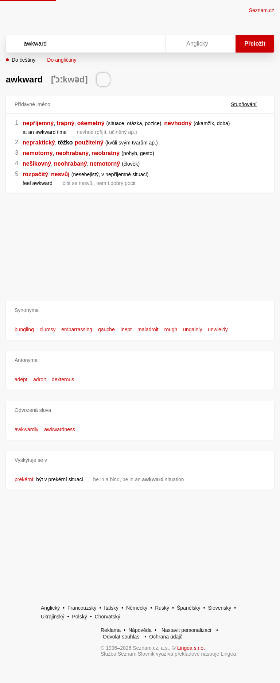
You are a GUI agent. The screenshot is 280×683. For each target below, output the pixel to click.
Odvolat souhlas (121, 637)
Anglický (50, 608)
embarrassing (76, 329)
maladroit (148, 329)
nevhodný (178, 123)
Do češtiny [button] (23, 60)
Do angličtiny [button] (61, 60)
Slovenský (219, 608)
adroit (39, 379)
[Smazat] (137, 44)
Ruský (162, 608)
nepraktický (39, 142)
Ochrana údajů (166, 637)
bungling (24, 329)
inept (126, 329)
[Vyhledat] (76, 44)
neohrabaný (72, 153)
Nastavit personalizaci (186, 630)
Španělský (189, 608)
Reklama (111, 630)
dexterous (63, 379)
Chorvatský (107, 617)
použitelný (89, 142)
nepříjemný (38, 123)
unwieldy (218, 329)
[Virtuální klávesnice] (153, 44)
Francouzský (81, 608)
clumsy (48, 329)
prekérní (24, 479)
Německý (136, 608)
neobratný (106, 153)
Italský (111, 608)
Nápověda (140, 630)
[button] (140, 310)
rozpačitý (35, 174)
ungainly (192, 329)
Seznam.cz (261, 10)
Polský (79, 617)
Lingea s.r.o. (191, 648)
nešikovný (37, 164)
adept (21, 379)
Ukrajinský (53, 617)
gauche (106, 329)
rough (171, 329)
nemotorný (38, 153)
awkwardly (26, 429)
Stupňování (248, 104)
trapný (65, 123)
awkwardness (59, 429)
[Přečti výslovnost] (103, 79)
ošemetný (91, 123)
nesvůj (60, 174)
